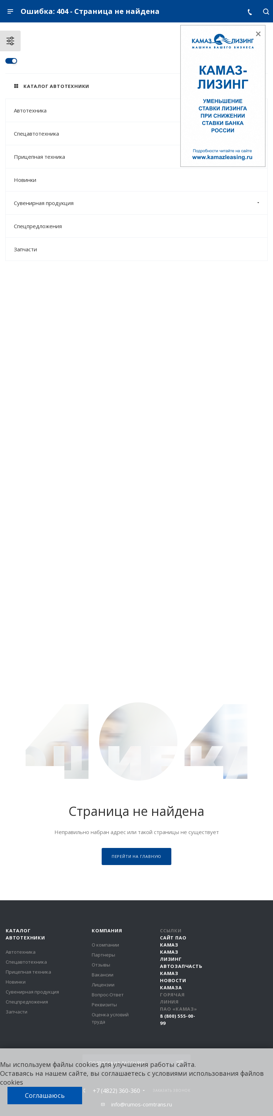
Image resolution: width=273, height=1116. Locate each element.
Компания (107, 930)
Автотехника (140, 110)
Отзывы (101, 965)
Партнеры (103, 955)
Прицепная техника (140, 156)
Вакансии (102, 974)
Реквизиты (104, 1004)
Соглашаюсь (45, 1095)
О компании (105, 945)
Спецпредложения (38, 226)
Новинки (25, 179)
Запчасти (25, 249)
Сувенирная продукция (140, 203)
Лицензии (103, 984)
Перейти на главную (136, 856)
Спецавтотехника (140, 133)
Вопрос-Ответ (108, 994)
